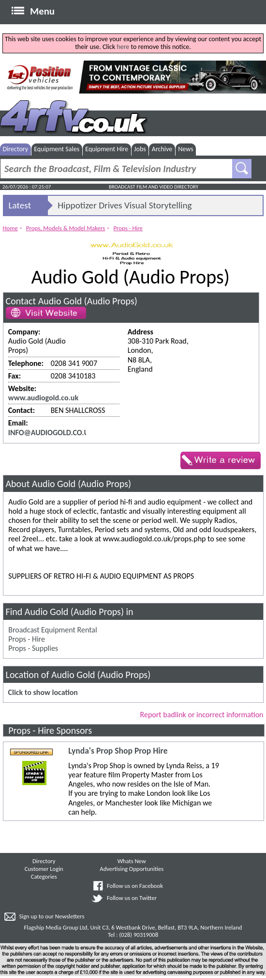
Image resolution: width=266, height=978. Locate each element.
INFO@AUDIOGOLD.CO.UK (50, 432)
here (123, 47)
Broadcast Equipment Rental (52, 629)
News (185, 149)
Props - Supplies (33, 648)
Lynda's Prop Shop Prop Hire (117, 751)
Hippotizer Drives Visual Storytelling (125, 205)
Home (10, 228)
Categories (44, 876)
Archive (162, 149)
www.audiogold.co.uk (43, 397)
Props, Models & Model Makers (65, 228)
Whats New (132, 861)
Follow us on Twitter (132, 897)
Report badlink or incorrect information (202, 714)
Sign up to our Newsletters (51, 916)
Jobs (140, 149)
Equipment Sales (56, 149)
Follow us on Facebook (135, 885)
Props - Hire (128, 228)
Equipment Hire (106, 149)
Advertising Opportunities (131, 868)
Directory (16, 149)
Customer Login (44, 868)
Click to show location (43, 692)
